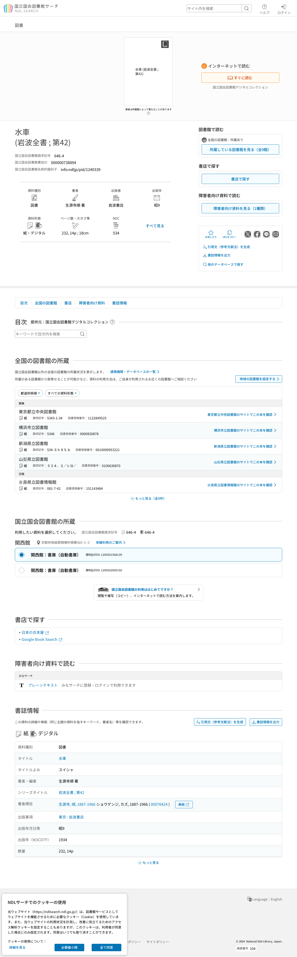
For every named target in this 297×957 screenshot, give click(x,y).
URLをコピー (229, 234)
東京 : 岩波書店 (71, 817)
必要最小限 (69, 947)
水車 (62, 758)
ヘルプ (264, 9)
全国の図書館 (46, 303)
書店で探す (240, 179)
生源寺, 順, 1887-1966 (77, 804)
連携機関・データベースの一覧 (135, 372)
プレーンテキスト (43, 685)
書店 (68, 303)
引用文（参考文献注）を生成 (226, 246)
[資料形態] (62, 393)
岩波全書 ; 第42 (71, 792)
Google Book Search (42, 639)
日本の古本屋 (35, 632)
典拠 (184, 804)
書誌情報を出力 (216, 255)
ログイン (284, 9)
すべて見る (155, 225)
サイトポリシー (157, 941)
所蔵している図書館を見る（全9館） (240, 149)
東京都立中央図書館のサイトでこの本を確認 (242, 414)
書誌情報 (119, 303)
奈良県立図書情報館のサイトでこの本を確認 (242, 485)
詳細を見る (17, 947)
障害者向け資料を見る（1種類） (240, 208)
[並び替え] (30, 393)
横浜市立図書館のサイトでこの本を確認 (246, 430)
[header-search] (219, 8)
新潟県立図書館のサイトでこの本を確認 (246, 446)
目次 (24, 303)
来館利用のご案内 (111, 542)
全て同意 (106, 947)
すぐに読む (239, 77)
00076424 (159, 804)
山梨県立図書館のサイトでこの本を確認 (246, 462)
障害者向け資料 (92, 303)
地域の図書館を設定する (260, 379)
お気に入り (211, 234)
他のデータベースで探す (223, 264)
